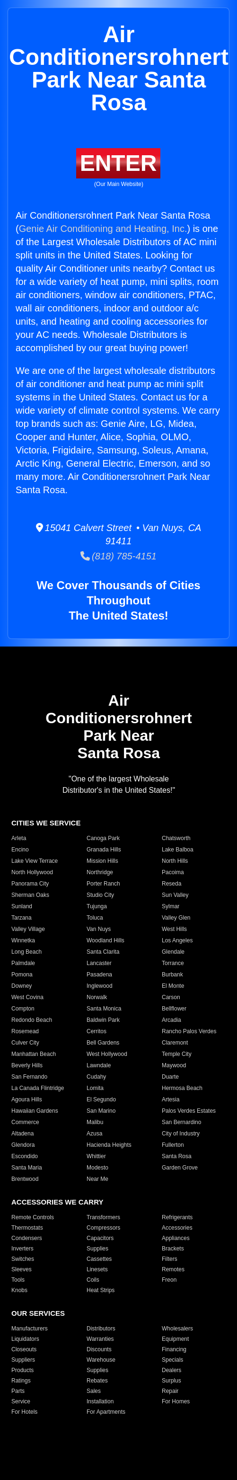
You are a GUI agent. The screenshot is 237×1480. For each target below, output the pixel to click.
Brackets (173, 1248)
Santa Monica (104, 1008)
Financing (174, 1349)
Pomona (22, 974)
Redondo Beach (31, 1020)
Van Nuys (99, 929)
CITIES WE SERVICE (45, 823)
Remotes (173, 1269)
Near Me (97, 1179)
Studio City (100, 895)
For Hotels (24, 1412)
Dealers (171, 1370)
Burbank (172, 974)
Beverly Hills (27, 1065)
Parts (18, 1391)
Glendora (23, 1145)
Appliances (176, 1238)
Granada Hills (104, 849)
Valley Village (28, 929)
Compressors (103, 1227)
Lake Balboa (177, 849)
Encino (20, 849)
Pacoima (173, 872)
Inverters (22, 1248)
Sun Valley (175, 895)
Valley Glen (176, 917)
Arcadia (171, 1020)
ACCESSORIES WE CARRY (57, 1202)
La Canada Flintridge (37, 1088)
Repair (170, 1391)
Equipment (175, 1339)
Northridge (100, 872)
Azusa (94, 1133)
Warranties (100, 1339)
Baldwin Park (103, 1020)
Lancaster (99, 963)
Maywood (174, 1065)
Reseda (171, 883)
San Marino (101, 1111)
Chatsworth (176, 838)
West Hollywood (107, 1054)
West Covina (27, 997)
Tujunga (97, 906)
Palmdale (23, 963)
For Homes (176, 1401)
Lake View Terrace (34, 861)
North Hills (175, 861)
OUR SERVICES (38, 1313)
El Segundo (101, 1099)
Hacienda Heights (109, 1145)
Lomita (95, 1088)
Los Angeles (177, 940)
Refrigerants (177, 1217)
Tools (18, 1279)
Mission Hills (102, 861)
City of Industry (181, 1133)
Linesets (97, 1269)
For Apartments (106, 1412)
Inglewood (100, 986)
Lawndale (99, 1065)
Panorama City (30, 883)
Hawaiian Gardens (34, 1111)
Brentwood (24, 1179)
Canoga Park (103, 838)
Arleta (18, 838)
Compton (23, 1008)
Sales (94, 1391)
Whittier (96, 1156)
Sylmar (170, 906)
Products (22, 1370)
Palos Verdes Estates (189, 1111)
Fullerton (173, 1145)
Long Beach (26, 951)
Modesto (97, 1167)
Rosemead (25, 1031)
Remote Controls (32, 1217)
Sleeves (21, 1269)
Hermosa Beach (182, 1088)
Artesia (170, 1099)
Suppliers (23, 1359)
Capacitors (100, 1238)
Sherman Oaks (30, 895)
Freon (169, 1279)
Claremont (175, 1042)
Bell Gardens (103, 1042)
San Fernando (29, 1076)
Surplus (171, 1380)
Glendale (173, 951)
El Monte (173, 986)
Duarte (170, 1076)
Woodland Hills (105, 940)
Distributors (101, 1328)
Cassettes (99, 1259)
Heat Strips (100, 1290)
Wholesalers (177, 1328)
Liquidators (25, 1339)
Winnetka (23, 940)
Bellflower (174, 1008)
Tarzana (21, 917)
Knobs (19, 1290)
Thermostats (27, 1227)
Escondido (24, 1156)
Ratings (21, 1380)
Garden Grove (180, 1167)
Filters (169, 1259)
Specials (172, 1359)
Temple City (177, 1054)
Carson (171, 997)
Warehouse (101, 1359)
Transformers (103, 1217)
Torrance (173, 963)
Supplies (97, 1248)
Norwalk (97, 997)
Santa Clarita (103, 951)
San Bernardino (181, 1122)
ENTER (118, 163)
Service (20, 1401)
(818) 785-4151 (118, 556)
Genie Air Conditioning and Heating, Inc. (103, 228)
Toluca (95, 917)
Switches (22, 1259)
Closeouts (23, 1349)
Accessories (177, 1227)
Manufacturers (29, 1328)
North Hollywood (32, 872)
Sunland (21, 906)
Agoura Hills (26, 1099)
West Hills (174, 929)
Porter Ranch (103, 883)
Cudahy (96, 1076)
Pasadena (99, 974)
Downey (21, 986)
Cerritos (96, 1031)
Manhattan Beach (33, 1054)
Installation (100, 1401)
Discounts (99, 1349)
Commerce (25, 1122)
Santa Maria (26, 1167)
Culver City (25, 1042)
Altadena (22, 1133)
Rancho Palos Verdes (189, 1031)
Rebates (97, 1380)
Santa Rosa (177, 1156)
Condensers (26, 1238)
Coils (93, 1279)
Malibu (95, 1122)
